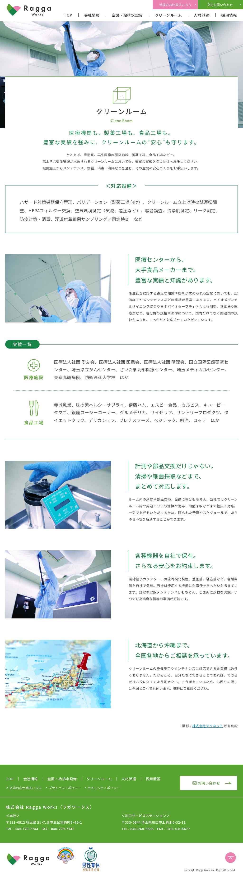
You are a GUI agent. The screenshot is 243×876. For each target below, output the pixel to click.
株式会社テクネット (207, 725)
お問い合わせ (220, 4)
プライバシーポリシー (65, 787)
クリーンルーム (168, 15)
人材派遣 (202, 15)
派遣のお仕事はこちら (175, 4)
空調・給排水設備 (127, 15)
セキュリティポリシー (104, 787)
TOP (68, 15)
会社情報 (92, 15)
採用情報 (229, 15)
